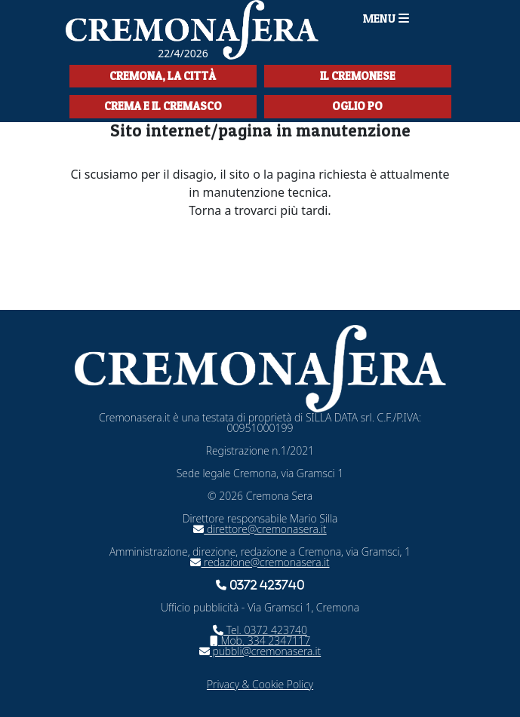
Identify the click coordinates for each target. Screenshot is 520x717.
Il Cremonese (357, 76)
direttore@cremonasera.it (259, 529)
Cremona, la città (162, 76)
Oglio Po (357, 106)
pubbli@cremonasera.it (260, 651)
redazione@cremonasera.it (259, 562)
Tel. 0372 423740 (260, 630)
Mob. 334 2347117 (260, 640)
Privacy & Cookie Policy (260, 684)
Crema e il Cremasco (163, 106)
